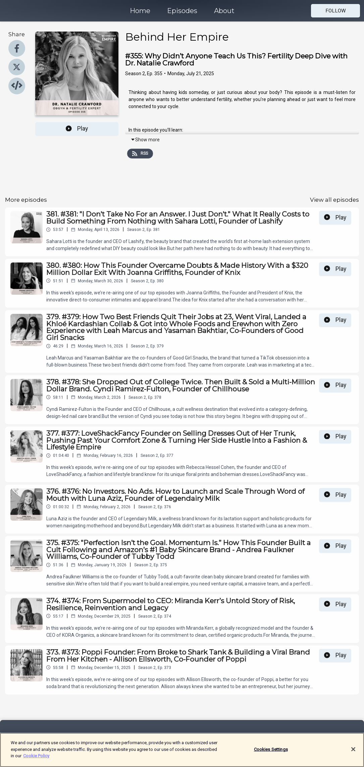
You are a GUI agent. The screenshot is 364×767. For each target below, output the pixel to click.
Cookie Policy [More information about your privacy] (36, 760)
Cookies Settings (271, 754)
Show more (145, 139)
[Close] (353, 754)
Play (77, 128)
